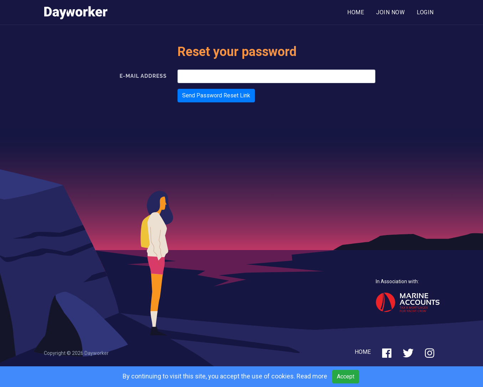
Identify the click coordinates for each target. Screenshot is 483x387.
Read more (312, 376)
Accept (345, 376)
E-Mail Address (142, 76)
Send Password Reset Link (216, 95)
